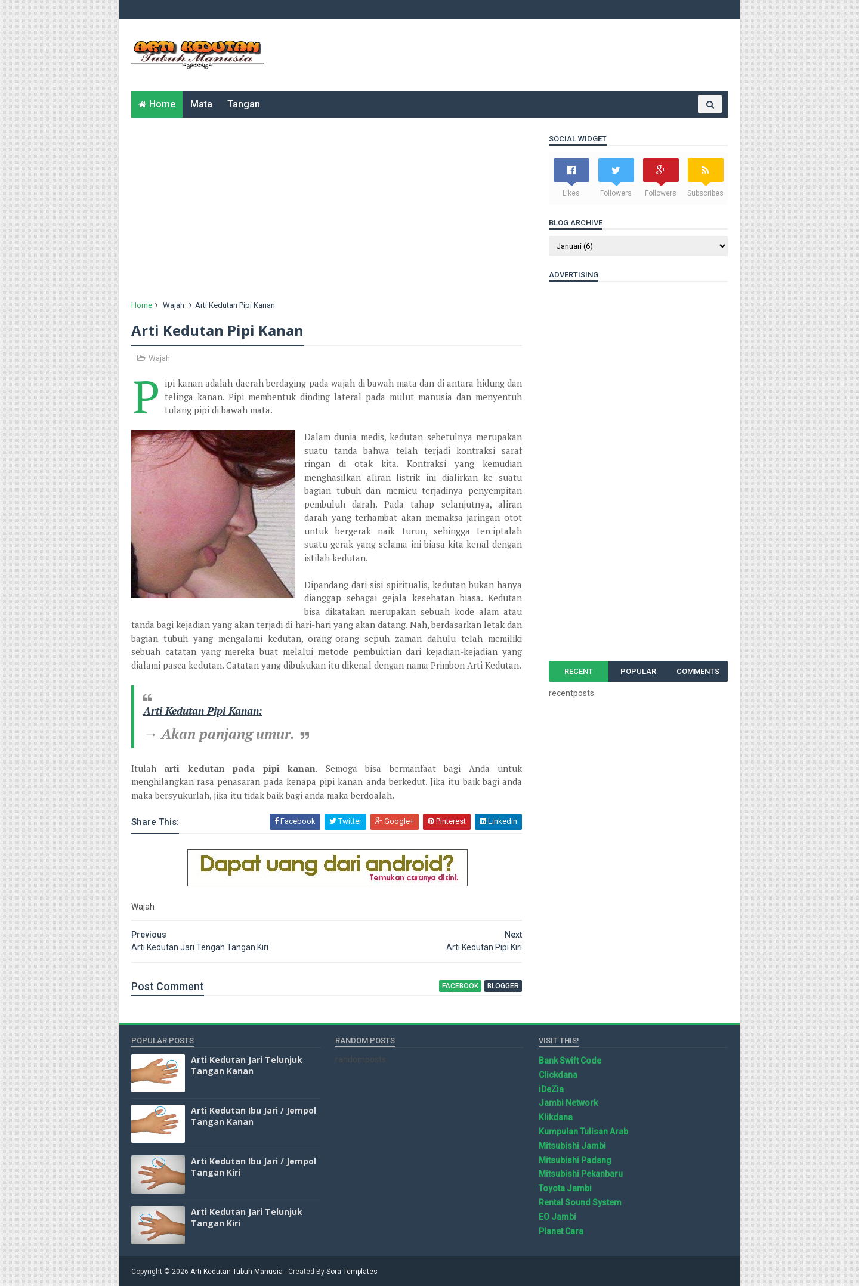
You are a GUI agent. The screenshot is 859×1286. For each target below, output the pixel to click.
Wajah (173, 305)
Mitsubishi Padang (575, 1160)
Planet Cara (561, 1231)
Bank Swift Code (570, 1060)
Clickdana (558, 1075)
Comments (697, 671)
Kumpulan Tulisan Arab (583, 1131)
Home (162, 104)
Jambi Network (568, 1103)
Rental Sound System (580, 1202)
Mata (201, 104)
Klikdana (556, 1117)
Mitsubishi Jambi (572, 1146)
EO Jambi (557, 1217)
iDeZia (551, 1089)
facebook (460, 986)
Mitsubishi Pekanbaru (581, 1174)
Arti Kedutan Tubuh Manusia (236, 1272)
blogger (503, 986)
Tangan (243, 104)
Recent (578, 671)
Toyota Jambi (565, 1188)
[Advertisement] (510, 55)
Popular (638, 671)
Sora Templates (352, 1272)
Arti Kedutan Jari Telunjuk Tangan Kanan (246, 1065)
